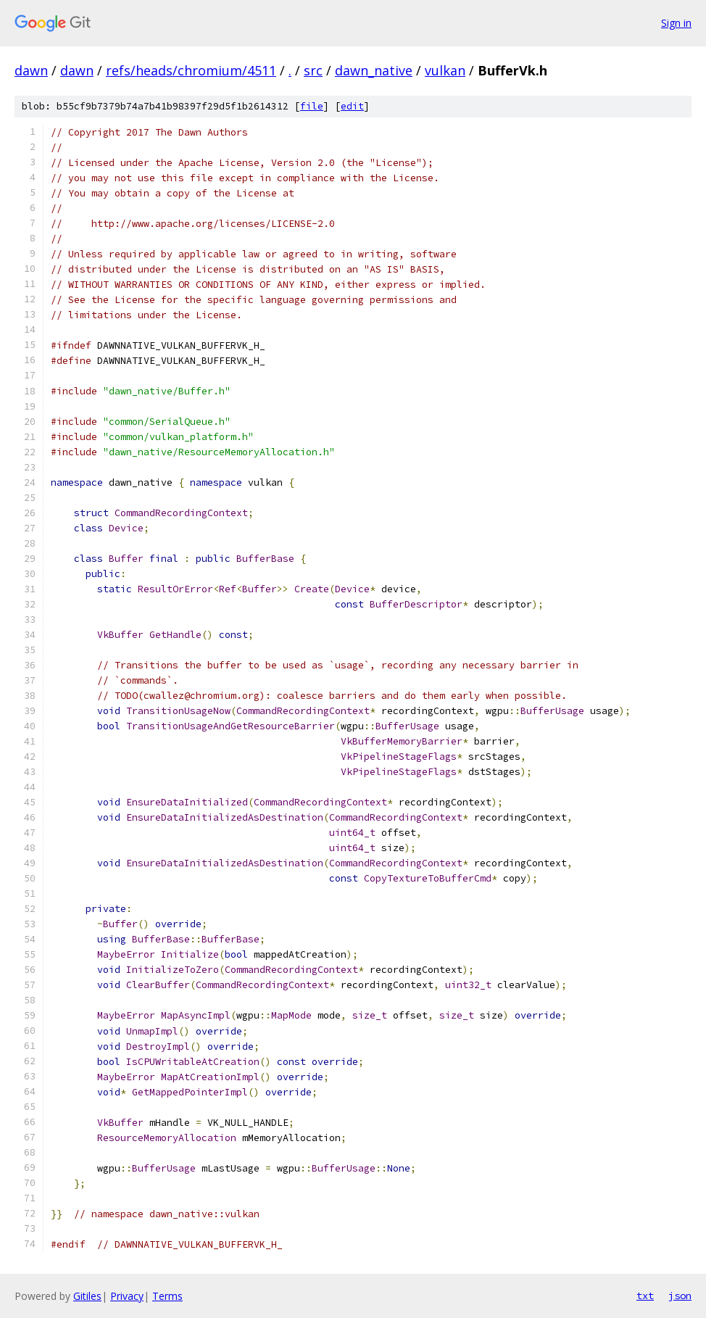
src (313, 70)
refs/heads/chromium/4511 (191, 70)
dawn (31, 70)
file (311, 106)
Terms (167, 1296)
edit (352, 106)
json (680, 1295)
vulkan (445, 70)
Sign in (676, 23)
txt (645, 1295)
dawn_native (373, 70)
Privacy (127, 1296)
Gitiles (87, 1296)
